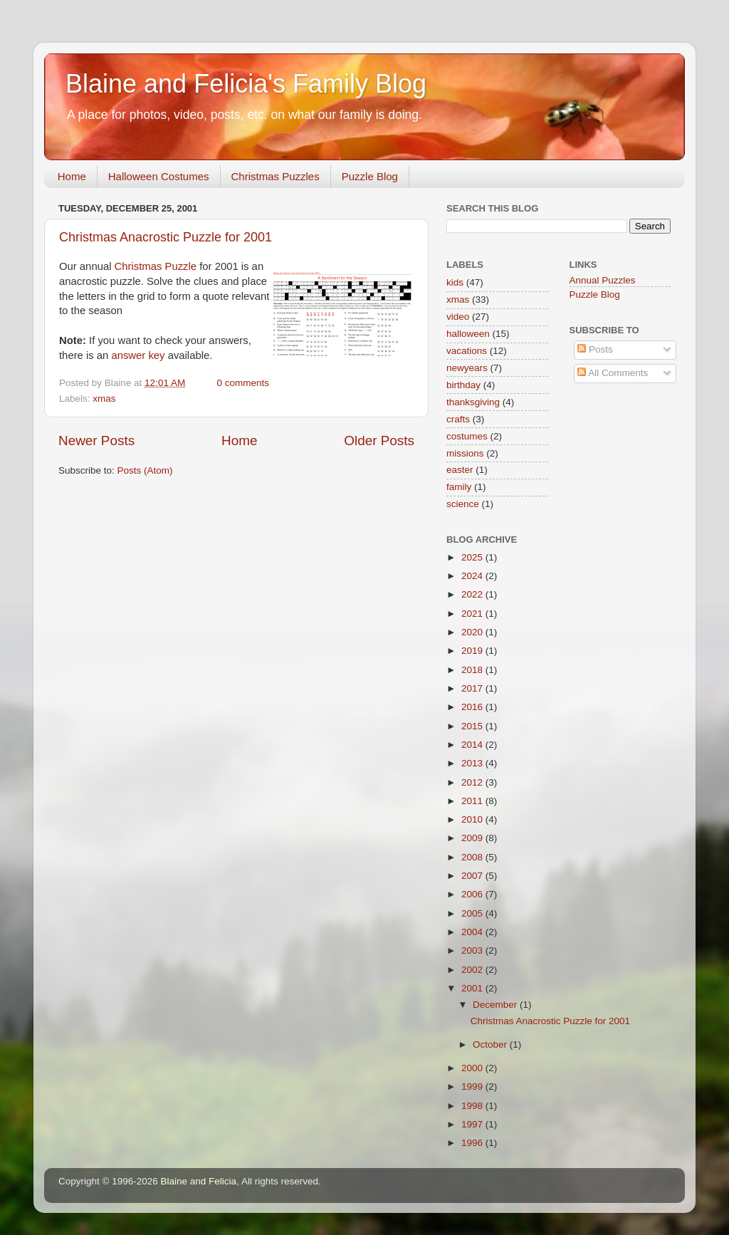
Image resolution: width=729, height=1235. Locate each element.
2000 (473, 1068)
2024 (473, 575)
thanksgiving (473, 402)
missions (465, 453)
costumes (467, 436)
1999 (473, 1086)
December (496, 1004)
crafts (458, 419)
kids (454, 282)
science (462, 504)
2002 (473, 969)
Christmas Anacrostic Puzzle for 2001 (165, 237)
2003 (473, 950)
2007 (473, 875)
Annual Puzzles (603, 280)
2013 (473, 763)
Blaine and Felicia (199, 1181)
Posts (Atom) (145, 470)
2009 (473, 838)
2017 (473, 688)
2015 (473, 726)
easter (459, 469)
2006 (473, 894)
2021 (473, 613)
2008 (473, 857)
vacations (466, 350)
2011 (473, 801)
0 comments (242, 382)
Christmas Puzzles (275, 176)
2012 (473, 782)
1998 (473, 1105)
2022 (473, 594)
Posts (595, 349)
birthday (463, 385)
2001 (473, 988)
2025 (473, 557)
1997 (473, 1124)
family (458, 486)
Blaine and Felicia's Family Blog (245, 83)
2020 (473, 632)
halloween (468, 333)
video (457, 316)
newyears (467, 368)
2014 (473, 744)
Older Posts (379, 440)
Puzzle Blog (370, 176)
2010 (473, 819)
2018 (473, 670)
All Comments (612, 373)
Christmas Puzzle (155, 266)
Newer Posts (96, 440)
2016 (473, 707)
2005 (473, 913)
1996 (473, 1142)
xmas (104, 398)
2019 (473, 650)
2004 (473, 932)
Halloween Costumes (158, 176)
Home (72, 176)
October (491, 1044)
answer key (137, 355)
